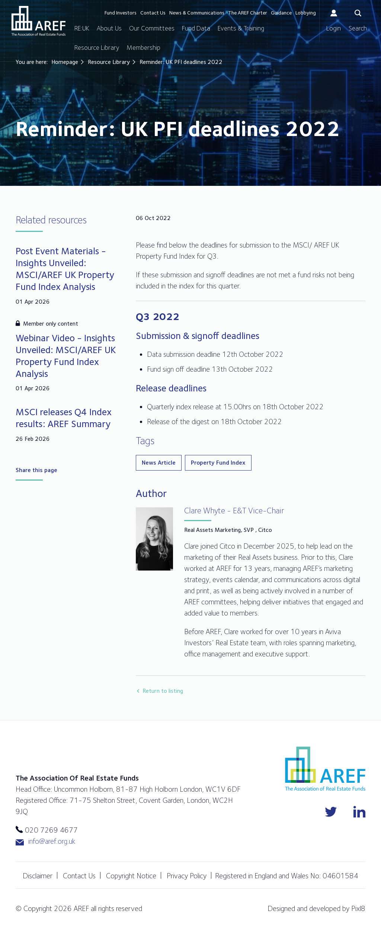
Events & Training (241, 28)
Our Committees (152, 28)
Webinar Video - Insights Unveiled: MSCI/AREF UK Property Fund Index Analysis (66, 355)
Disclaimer (37, 875)
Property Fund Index (218, 462)
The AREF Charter (247, 13)
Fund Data (196, 28)
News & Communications (196, 13)
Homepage (64, 61)
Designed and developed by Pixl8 (316, 908)
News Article (159, 462)
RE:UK (81, 28)
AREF (38, 21)
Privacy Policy (186, 875)
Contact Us (153, 13)
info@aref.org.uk (45, 841)
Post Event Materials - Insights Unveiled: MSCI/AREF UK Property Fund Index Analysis (65, 268)
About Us (109, 28)
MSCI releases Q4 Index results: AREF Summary (64, 417)
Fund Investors (121, 13)
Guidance (281, 13)
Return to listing (163, 690)
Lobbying (305, 13)
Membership (143, 47)
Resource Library (96, 47)
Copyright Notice (131, 875)
